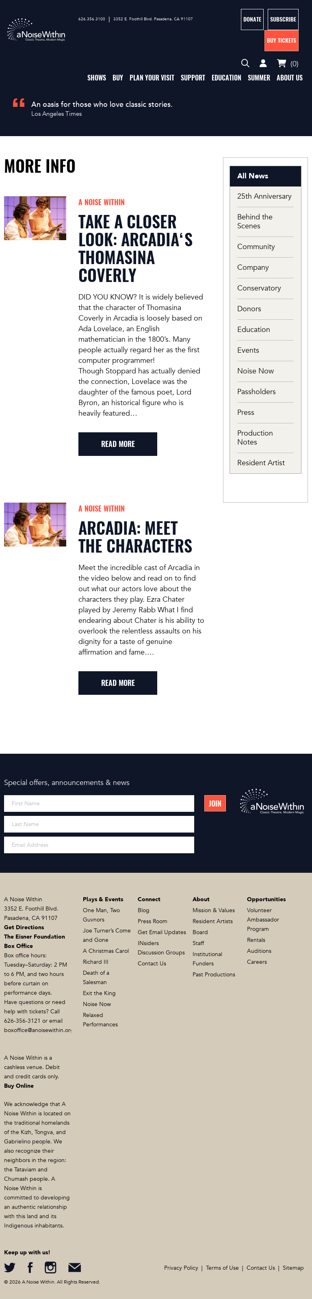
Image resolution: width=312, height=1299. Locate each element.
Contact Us (152, 963)
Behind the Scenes (255, 221)
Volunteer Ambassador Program (263, 919)
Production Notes (255, 437)
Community (256, 247)
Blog (144, 910)
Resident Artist (261, 463)
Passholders (256, 392)
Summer (259, 78)
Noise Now (255, 371)
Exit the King (99, 993)
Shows (96, 78)
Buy (118, 78)
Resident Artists (213, 921)
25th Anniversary (264, 196)
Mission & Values (214, 910)
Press (245, 413)
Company (253, 267)
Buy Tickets (281, 40)
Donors (249, 309)
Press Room (152, 921)
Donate (252, 19)
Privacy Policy (181, 1268)
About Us (290, 78)
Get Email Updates (162, 932)
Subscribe (283, 19)
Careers (257, 962)
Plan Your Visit (152, 78)
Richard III (95, 962)
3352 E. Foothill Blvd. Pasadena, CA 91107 (153, 19)
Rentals (256, 940)
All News (252, 176)
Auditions (259, 951)
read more (118, 444)
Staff (198, 943)
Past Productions (214, 974)
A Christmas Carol (106, 951)
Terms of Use (222, 1268)
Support (193, 78)
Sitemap (293, 1268)
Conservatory (259, 288)
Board (200, 932)
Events (248, 350)
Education (226, 78)
